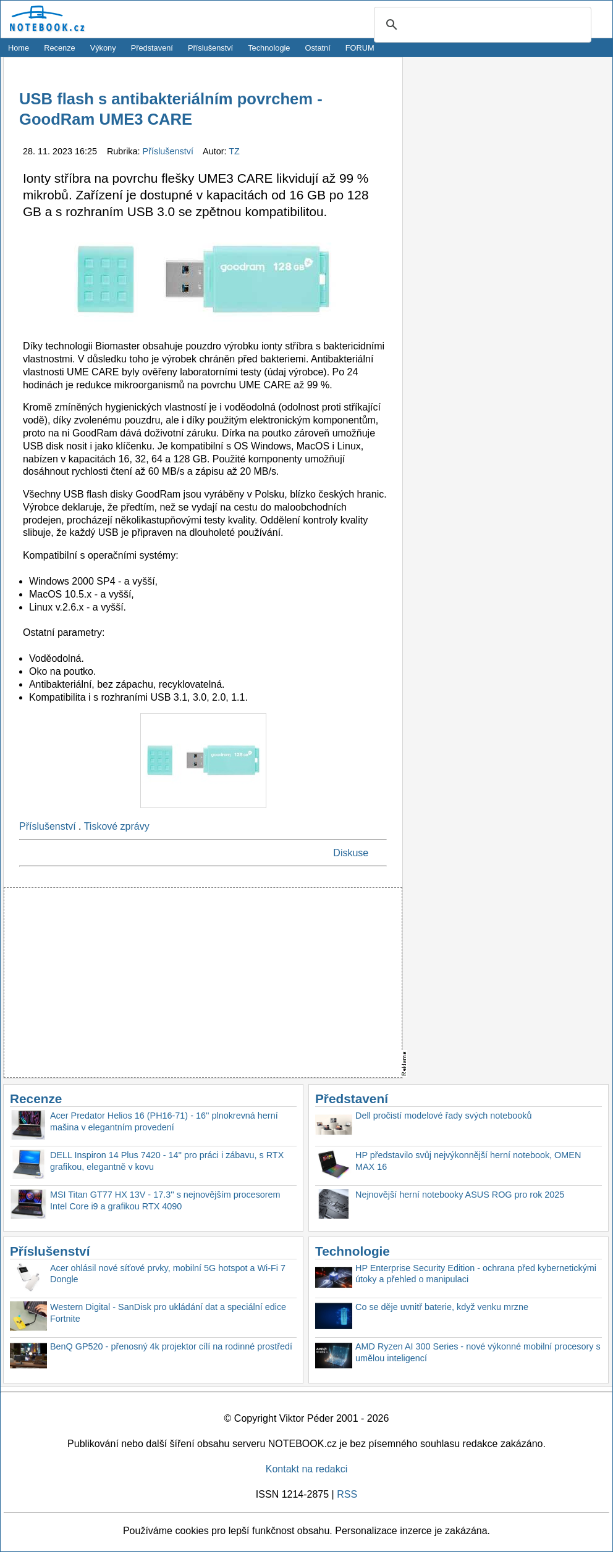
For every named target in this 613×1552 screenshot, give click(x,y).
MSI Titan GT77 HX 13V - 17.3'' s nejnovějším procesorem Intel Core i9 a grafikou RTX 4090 (165, 1200)
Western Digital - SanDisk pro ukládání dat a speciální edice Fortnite (168, 1313)
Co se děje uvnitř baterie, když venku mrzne (441, 1307)
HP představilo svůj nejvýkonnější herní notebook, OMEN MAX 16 (468, 1161)
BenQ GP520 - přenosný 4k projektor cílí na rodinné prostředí (171, 1346)
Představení (152, 47)
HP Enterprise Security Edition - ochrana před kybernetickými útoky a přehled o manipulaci (475, 1274)
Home (18, 47)
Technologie (269, 47)
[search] (480, 25)
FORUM (359, 47)
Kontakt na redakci (307, 1469)
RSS (347, 1494)
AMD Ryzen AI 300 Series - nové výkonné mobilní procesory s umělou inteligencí (478, 1352)
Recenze (59, 47)
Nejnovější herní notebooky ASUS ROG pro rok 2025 (459, 1194)
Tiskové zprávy (117, 826)
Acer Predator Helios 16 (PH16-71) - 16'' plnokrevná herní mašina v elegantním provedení (164, 1121)
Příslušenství (210, 47)
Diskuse (350, 853)
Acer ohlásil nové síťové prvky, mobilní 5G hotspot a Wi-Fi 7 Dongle (167, 1274)
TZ (234, 151)
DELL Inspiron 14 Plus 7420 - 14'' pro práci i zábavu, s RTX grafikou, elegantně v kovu (167, 1161)
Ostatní (318, 47)
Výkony (103, 47)
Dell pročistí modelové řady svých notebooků (443, 1115)
